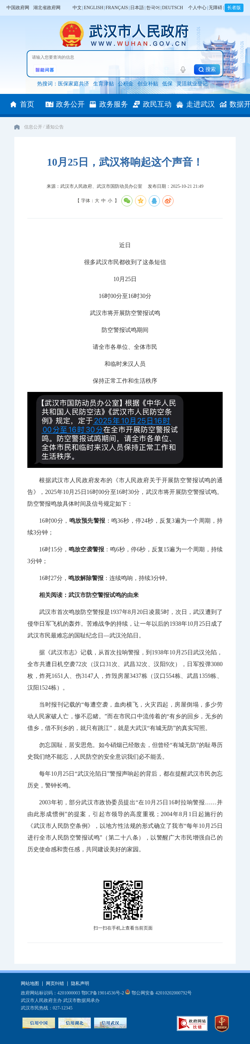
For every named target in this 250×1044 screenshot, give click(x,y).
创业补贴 (147, 83)
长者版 (234, 7)
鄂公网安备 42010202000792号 (158, 993)
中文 (77, 7)
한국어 (153, 7)
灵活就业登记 (192, 83)
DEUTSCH (172, 7)
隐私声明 (80, 983)
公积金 (125, 83)
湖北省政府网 (47, 7)
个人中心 (197, 7)
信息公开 (33, 127)
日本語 (137, 7)
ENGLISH (93, 7)
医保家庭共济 (73, 83)
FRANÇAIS (116, 7)
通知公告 (55, 127)
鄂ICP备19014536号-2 (102, 993)
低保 (167, 83)
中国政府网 (18, 7)
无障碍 (215, 7)
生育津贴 (103, 83)
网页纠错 (55, 983)
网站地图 (30, 983)
